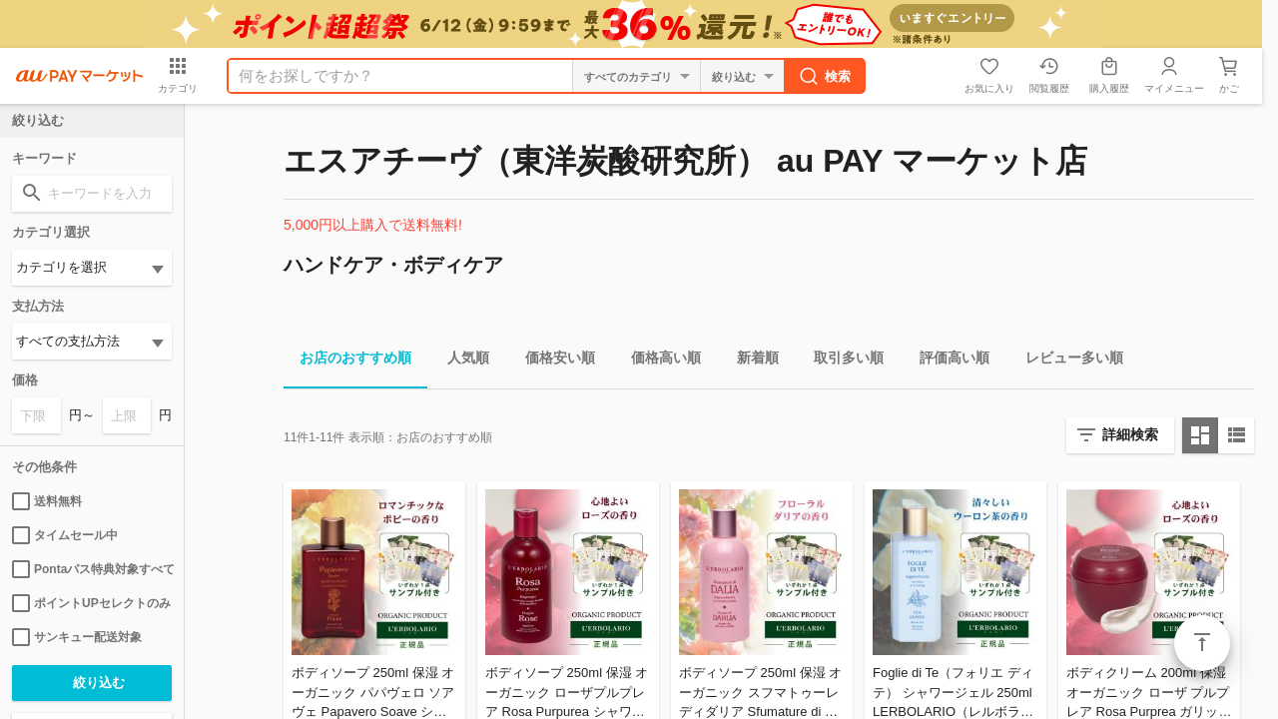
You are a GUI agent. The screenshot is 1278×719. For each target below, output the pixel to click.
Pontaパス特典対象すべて (92, 569)
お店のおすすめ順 (347, 361)
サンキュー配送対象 (77, 637)
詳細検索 (1130, 434)
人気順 (460, 361)
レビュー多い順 (1066, 361)
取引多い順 (841, 361)
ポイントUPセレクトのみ (91, 603)
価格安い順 (552, 361)
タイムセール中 (65, 535)
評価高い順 (946, 361)
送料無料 (47, 501)
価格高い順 (658, 361)
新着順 (750, 361)
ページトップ (1202, 643)
